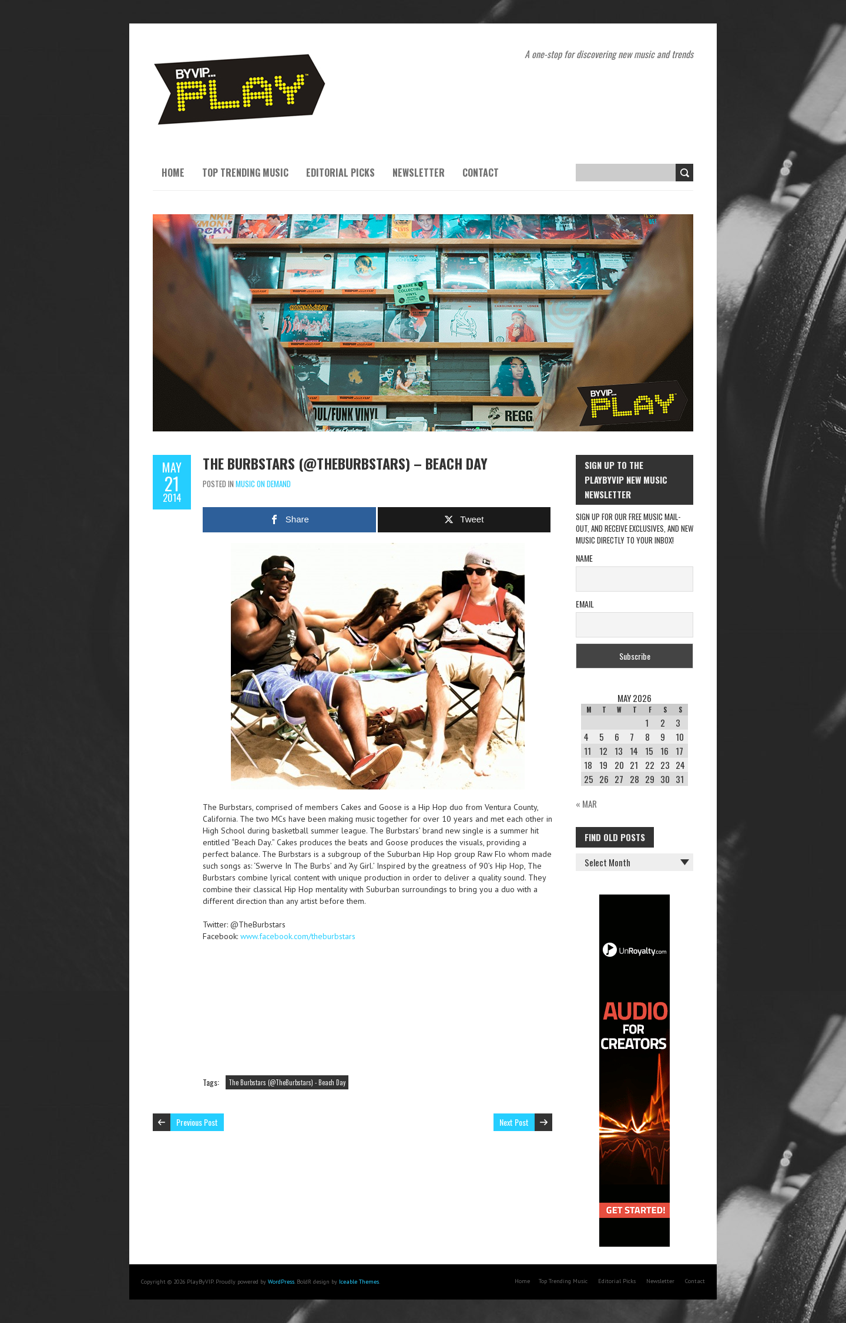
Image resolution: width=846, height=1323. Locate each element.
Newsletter (418, 173)
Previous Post (197, 1122)
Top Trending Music (245, 173)
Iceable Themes (359, 1281)
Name (584, 558)
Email (585, 604)
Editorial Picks (340, 173)
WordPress (281, 1281)
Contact (480, 173)
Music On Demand (263, 484)
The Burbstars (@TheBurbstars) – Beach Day (345, 463)
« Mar (586, 803)
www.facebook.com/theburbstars (297, 936)
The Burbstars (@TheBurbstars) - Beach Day (287, 1082)
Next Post (514, 1122)
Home (173, 173)
